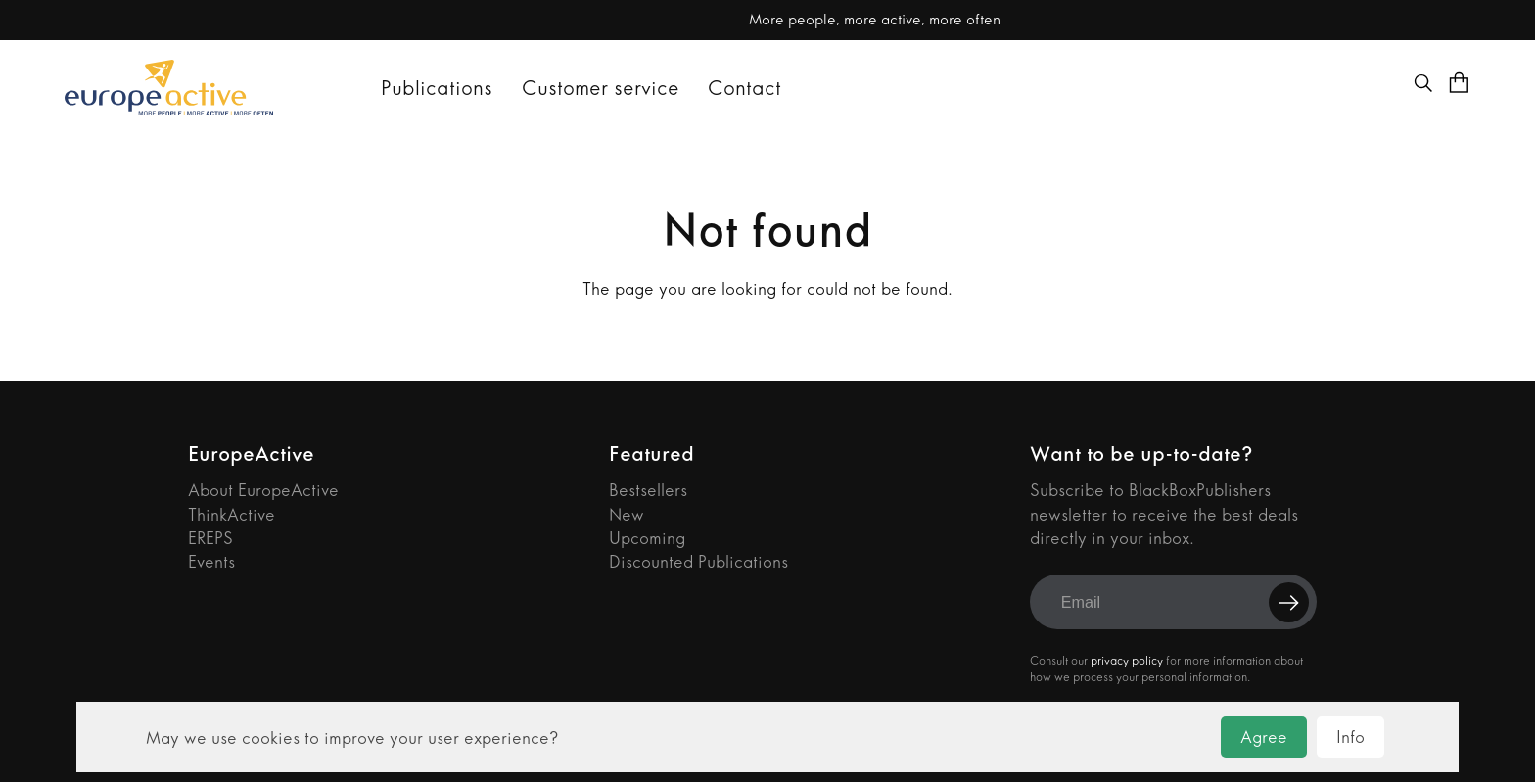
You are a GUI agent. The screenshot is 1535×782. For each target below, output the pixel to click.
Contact (744, 87)
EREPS (210, 539)
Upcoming (647, 539)
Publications (436, 87)
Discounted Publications (698, 562)
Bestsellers (648, 491)
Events (211, 562)
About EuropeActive (263, 491)
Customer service (600, 87)
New (626, 515)
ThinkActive (231, 515)
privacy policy (1127, 660)
